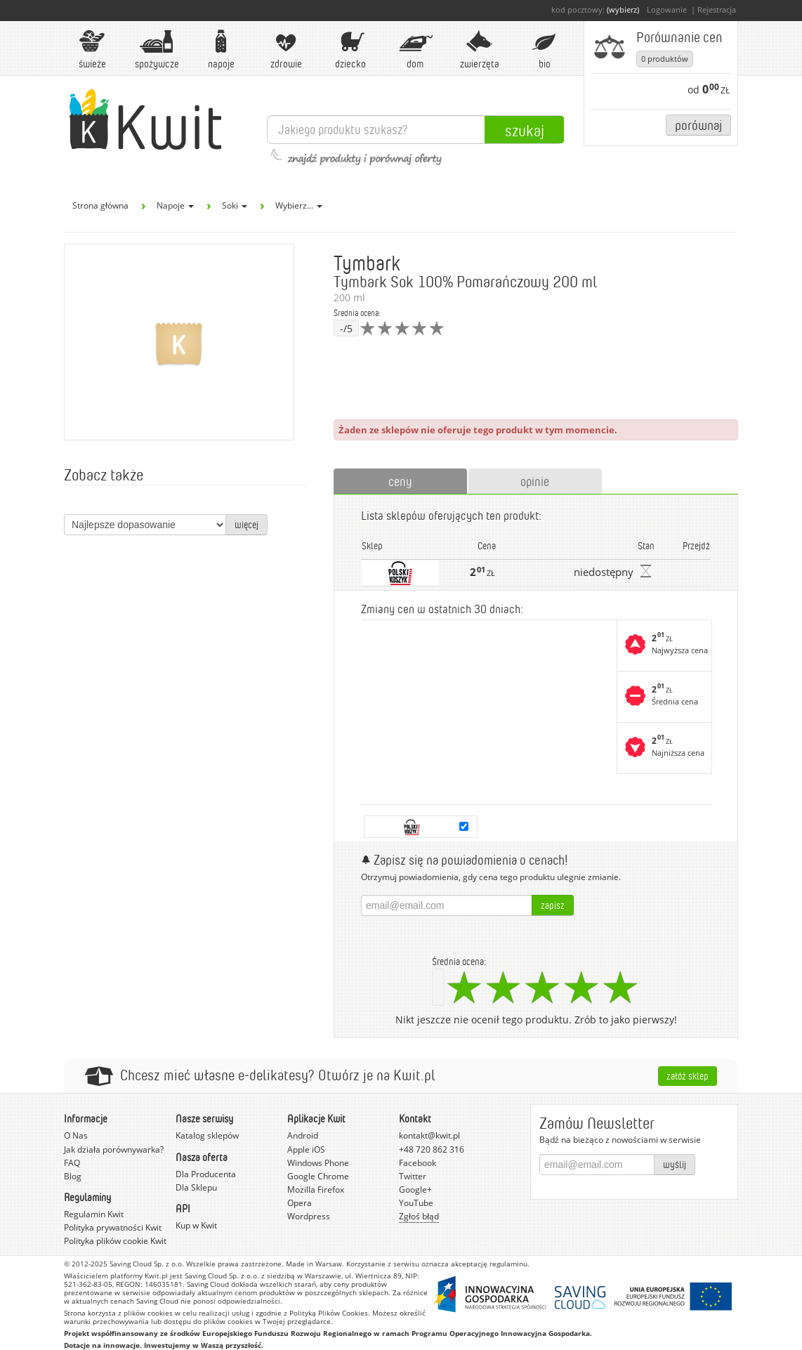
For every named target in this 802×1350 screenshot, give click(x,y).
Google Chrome (318, 1176)
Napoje (221, 49)
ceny (400, 481)
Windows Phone (318, 1163)
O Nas (76, 1135)
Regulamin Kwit (94, 1214)
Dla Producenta (206, 1174)
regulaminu (508, 1264)
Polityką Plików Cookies (328, 1313)
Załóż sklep (687, 1075)
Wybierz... (298, 205)
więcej (246, 524)
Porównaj (698, 124)
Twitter (412, 1176)
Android (302, 1135)
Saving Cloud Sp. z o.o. (147, 1264)
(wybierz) (623, 9)
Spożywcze (157, 49)
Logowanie (667, 9)
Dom (415, 49)
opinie (534, 481)
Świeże (92, 49)
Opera (299, 1203)
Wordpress (308, 1216)
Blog (72, 1176)
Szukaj (524, 129)
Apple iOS (306, 1149)
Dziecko (350, 49)
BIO (544, 49)
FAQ (72, 1163)
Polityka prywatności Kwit (113, 1227)
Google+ (415, 1189)
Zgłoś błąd (419, 1216)
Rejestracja (716, 9)
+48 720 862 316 (431, 1149)
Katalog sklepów (207, 1135)
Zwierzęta (479, 49)
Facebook (417, 1163)
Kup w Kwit (196, 1225)
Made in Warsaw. (315, 1264)
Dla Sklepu (196, 1187)
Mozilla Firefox (315, 1189)
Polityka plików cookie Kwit (115, 1241)
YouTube (416, 1203)
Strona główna (100, 205)
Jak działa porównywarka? (114, 1149)
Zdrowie (285, 49)
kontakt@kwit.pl (429, 1135)
